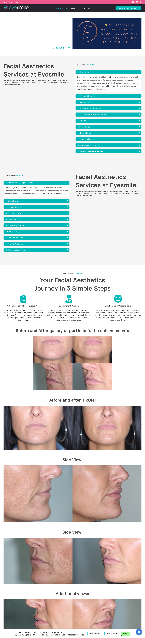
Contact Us (85, 8)
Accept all (125, 634)
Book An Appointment (128, 8)
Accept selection (111, 634)
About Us (74, 8)
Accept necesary (94, 634)
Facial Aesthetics (62, 8)
